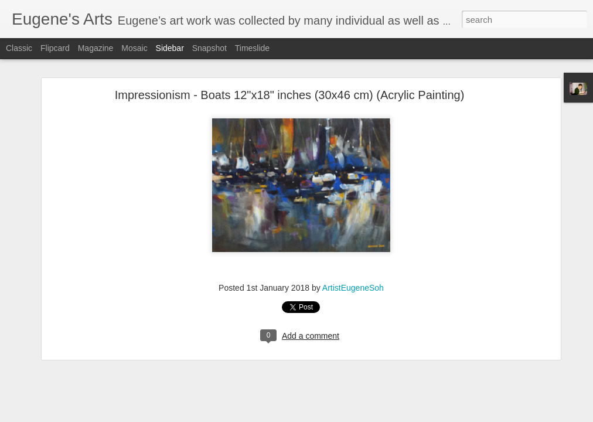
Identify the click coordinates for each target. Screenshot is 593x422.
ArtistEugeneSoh (353, 285)
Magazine (96, 48)
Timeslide (252, 48)
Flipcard (55, 48)
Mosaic (134, 48)
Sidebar (170, 48)
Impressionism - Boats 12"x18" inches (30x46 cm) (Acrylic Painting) (290, 92)
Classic (19, 48)
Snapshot (209, 48)
